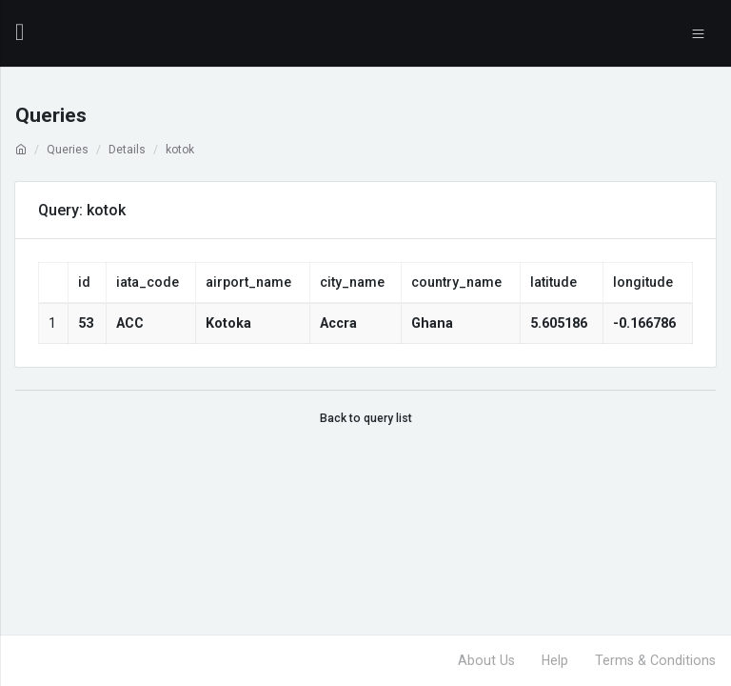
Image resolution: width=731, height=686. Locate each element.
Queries (68, 149)
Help (555, 660)
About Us (486, 660)
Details (127, 149)
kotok (180, 149)
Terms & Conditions (655, 660)
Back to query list (366, 418)
